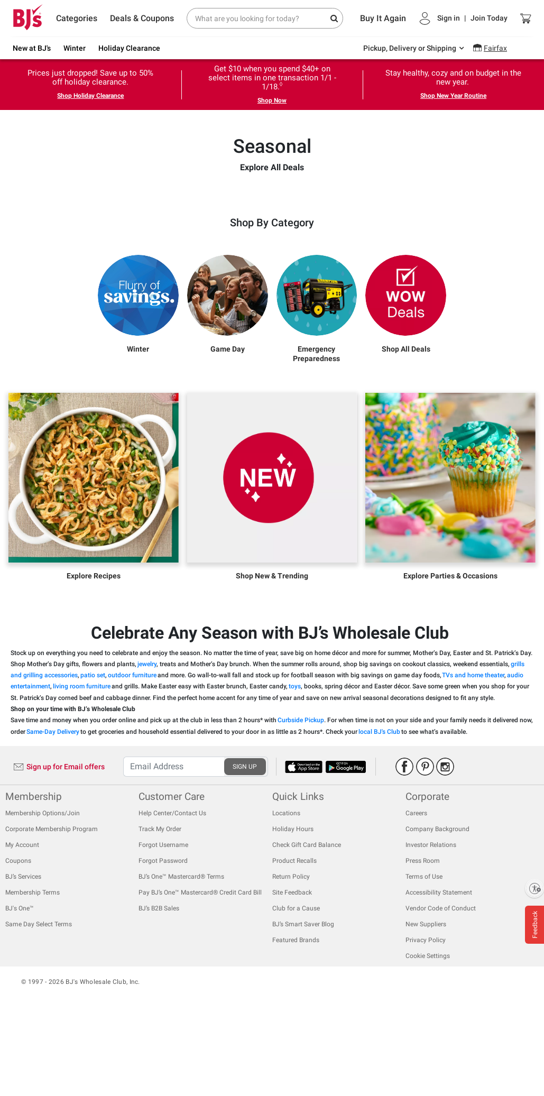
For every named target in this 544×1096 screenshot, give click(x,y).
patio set (92, 751)
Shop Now (272, 100)
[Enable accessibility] (534, 888)
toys (295, 762)
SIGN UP (245, 842)
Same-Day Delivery (52, 807)
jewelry (146, 740)
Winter (74, 48)
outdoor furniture (132, 751)
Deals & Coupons (142, 18)
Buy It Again (383, 18)
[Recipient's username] (173, 843)
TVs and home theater (473, 751)
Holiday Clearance (129, 48)
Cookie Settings (427, 1032)
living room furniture (81, 762)
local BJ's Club (379, 807)
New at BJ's (32, 48)
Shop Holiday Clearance (90, 95)
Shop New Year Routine (453, 95)
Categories (76, 18)
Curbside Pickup (301, 796)
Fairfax (495, 48)
